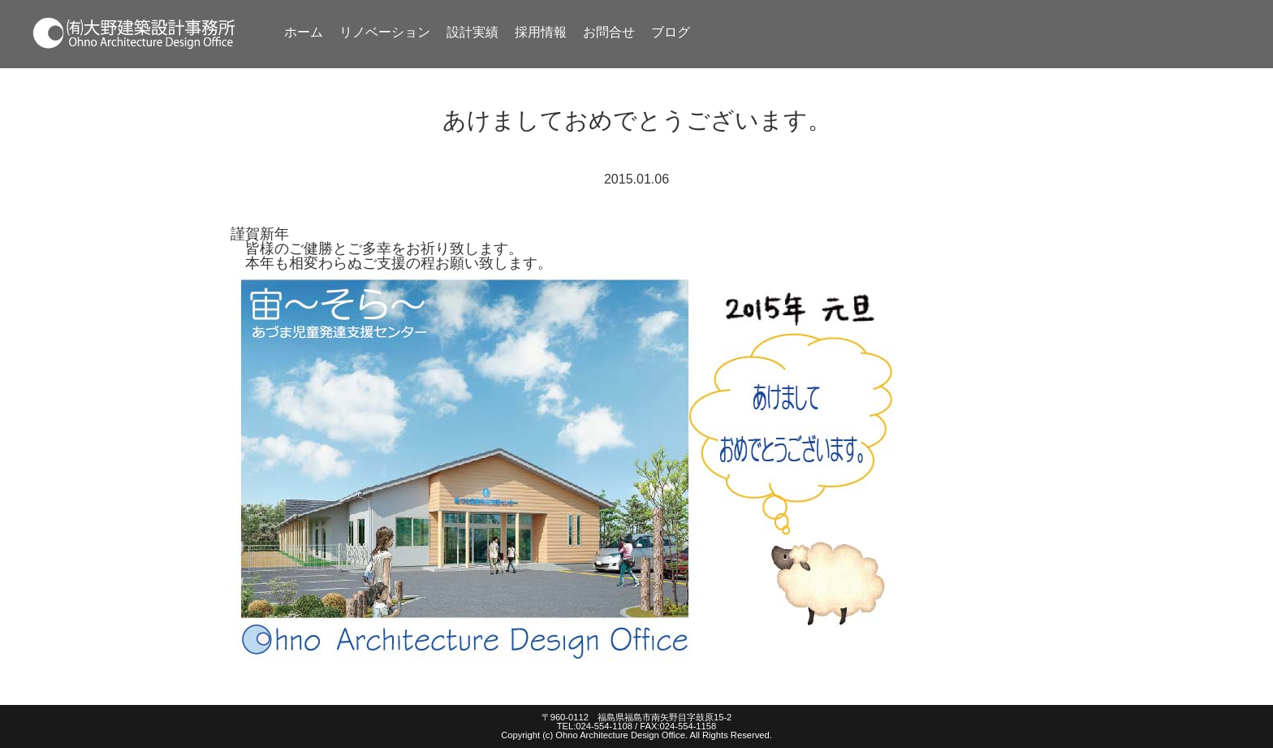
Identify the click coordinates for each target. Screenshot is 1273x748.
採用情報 (541, 32)
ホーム (303, 32)
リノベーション (384, 32)
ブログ (670, 32)
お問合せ (609, 32)
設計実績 (472, 32)
